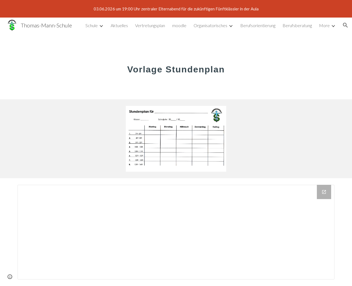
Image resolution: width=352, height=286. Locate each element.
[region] (176, 9)
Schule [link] (91, 25)
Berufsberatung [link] (297, 25)
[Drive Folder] (176, 232)
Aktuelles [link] (119, 25)
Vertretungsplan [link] (150, 25)
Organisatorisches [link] (210, 25)
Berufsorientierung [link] (257, 25)
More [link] (324, 25)
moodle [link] (179, 25)
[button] (345, 25)
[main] (176, 66)
